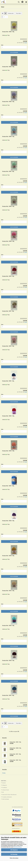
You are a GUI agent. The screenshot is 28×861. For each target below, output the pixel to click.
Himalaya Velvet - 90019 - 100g (8, 346)
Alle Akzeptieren (14, 850)
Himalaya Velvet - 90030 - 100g (8, 555)
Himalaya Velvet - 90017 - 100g (8, 311)
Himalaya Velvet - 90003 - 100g (8, 66)
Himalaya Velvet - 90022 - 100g (8, 416)
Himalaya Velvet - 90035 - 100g (8, 625)
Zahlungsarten (4, 785)
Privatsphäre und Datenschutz (7, 797)
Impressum (4, 782)
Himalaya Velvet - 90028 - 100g (8, 520)
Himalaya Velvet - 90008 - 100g (8, 206)
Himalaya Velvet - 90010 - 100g (8, 276)
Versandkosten (4, 787)
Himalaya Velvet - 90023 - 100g (8, 451)
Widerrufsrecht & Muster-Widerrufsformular (9, 794)
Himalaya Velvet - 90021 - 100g (8, 381)
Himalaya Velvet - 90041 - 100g (8, 695)
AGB (3, 792)
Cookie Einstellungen (5, 799)
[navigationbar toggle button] (26, 2)
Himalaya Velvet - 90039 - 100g (8, 660)
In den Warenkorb (14, 52)
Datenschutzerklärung (17, 847)
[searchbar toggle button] (19, 2)
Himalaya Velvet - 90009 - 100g (8, 241)
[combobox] (11, 13)
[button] (2, 13)
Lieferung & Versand (5, 789)
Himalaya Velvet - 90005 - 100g (8, 101)
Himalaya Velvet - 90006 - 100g (8, 136)
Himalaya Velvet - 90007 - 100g (8, 171)
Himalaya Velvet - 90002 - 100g (8, 31)
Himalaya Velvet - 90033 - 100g (8, 590)
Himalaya (3, 773)
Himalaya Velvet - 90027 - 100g (8, 485)
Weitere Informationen (14, 858)
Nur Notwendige (14, 854)
